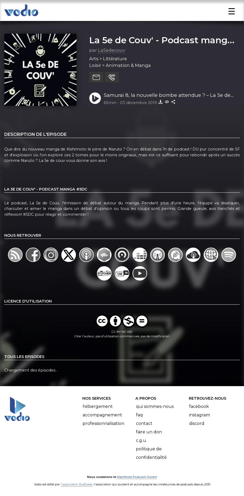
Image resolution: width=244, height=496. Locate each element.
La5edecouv (111, 50)
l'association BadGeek (76, 484)
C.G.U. (141, 440)
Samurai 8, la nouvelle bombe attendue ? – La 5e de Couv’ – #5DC (167, 95)
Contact (144, 423)
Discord (196, 423)
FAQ (139, 414)
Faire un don (149, 431)
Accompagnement (102, 414)
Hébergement (98, 406)
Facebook (199, 406)
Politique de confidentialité (151, 453)
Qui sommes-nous (155, 406)
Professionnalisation (103, 423)
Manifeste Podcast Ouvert (137, 477)
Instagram (199, 414)
